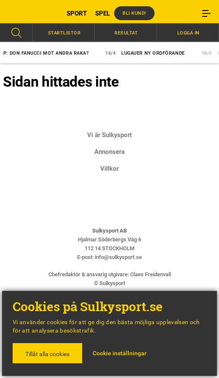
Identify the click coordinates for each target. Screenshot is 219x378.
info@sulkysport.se (118, 257)
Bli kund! (134, 13)
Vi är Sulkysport (109, 135)
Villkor (109, 168)
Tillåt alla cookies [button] (47, 354)
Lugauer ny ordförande (151, 53)
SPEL (102, 13)
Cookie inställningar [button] (120, 353)
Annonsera (109, 152)
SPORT (77, 13)
